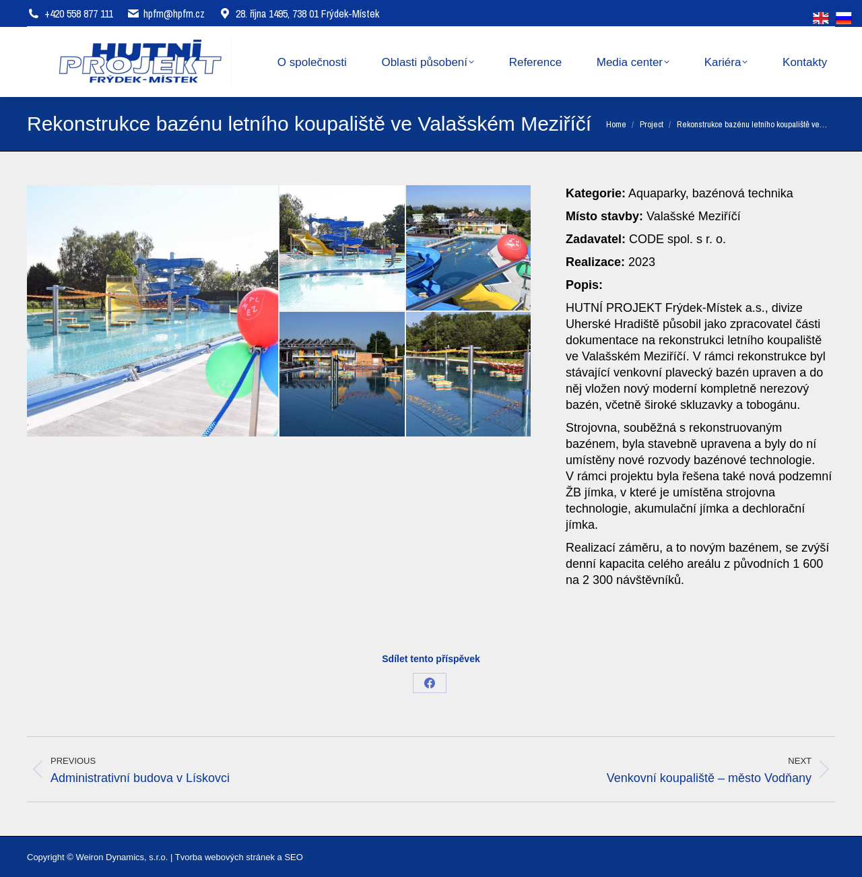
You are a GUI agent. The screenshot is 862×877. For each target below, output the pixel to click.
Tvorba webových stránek (225, 857)
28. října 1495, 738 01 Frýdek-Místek (298, 13)
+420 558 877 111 (78, 13)
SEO (293, 857)
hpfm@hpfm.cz (174, 13)
